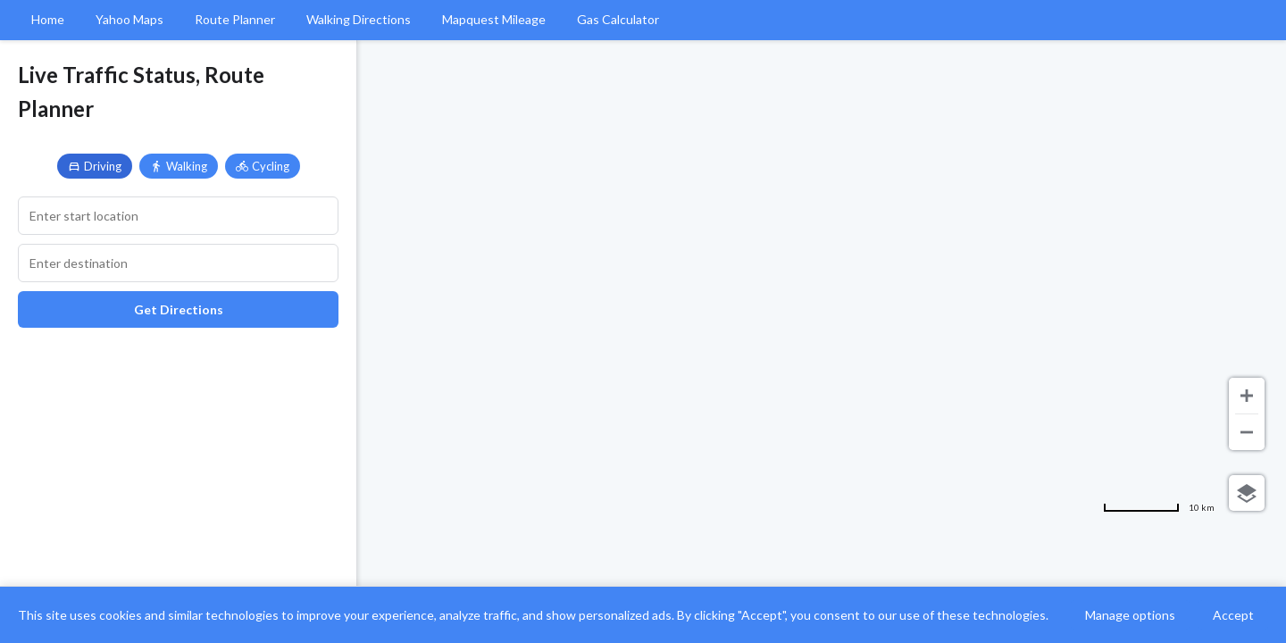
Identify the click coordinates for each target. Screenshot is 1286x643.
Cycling (262, 166)
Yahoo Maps (129, 19)
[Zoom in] (1247, 395)
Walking (178, 166)
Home (47, 19)
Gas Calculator (618, 19)
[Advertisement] (178, 471)
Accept (1233, 614)
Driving (94, 166)
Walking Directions (358, 19)
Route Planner (235, 19)
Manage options (1130, 614)
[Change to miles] (1159, 507)
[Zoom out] (1247, 432)
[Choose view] (1247, 493)
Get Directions (178, 309)
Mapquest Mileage (494, 19)
